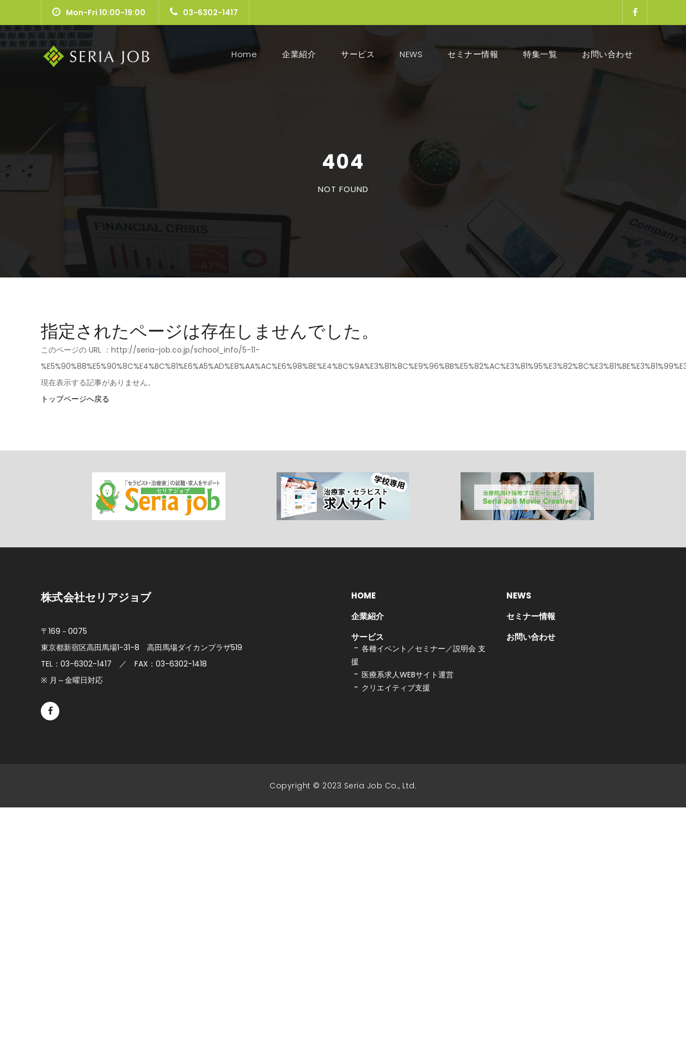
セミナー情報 (473, 54)
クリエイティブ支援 (396, 687)
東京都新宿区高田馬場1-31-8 (141, 647)
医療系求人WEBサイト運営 (408, 674)
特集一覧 (540, 54)
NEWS (411, 54)
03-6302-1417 (204, 12)
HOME (363, 595)
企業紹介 (299, 54)
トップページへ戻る (75, 398)
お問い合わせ (607, 54)
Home (246, 54)
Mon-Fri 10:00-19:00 (98, 12)
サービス (358, 54)
